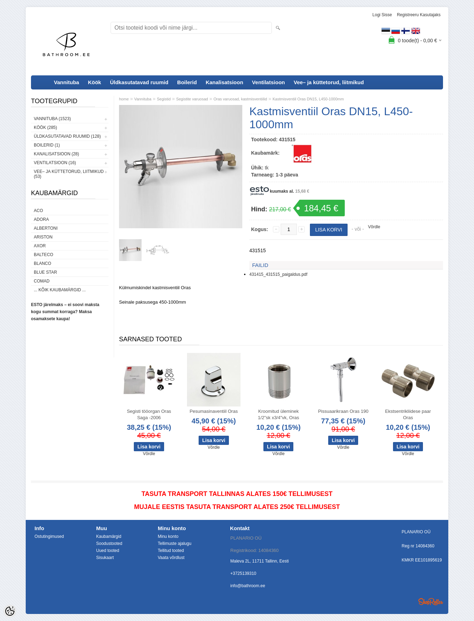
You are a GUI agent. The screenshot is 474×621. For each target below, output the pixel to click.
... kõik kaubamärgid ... (60, 289)
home (124, 99)
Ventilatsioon (268, 82)
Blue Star (45, 272)
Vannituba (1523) (52, 118)
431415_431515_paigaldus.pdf (278, 274)
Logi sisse (382, 14)
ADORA (41, 219)
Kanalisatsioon (224, 82)
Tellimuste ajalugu (174, 543)
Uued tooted (107, 550)
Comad (42, 281)
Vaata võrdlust (171, 557)
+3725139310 (243, 573)
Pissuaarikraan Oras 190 (343, 411)
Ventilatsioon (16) (55, 162)
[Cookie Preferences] (10, 611)
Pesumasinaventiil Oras (214, 411)
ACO (38, 210)
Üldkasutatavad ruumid (139, 82)
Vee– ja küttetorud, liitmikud (329, 82)
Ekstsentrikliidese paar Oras (408, 414)
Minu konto (168, 536)
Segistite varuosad (192, 99)
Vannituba (66, 82)
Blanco (42, 263)
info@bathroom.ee (247, 585)
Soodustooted (109, 543)
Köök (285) (45, 127)
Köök (94, 82)
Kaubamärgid (108, 536)
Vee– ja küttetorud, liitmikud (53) (69, 174)
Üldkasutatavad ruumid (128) (67, 136)
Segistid (163, 99)
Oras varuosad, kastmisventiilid (240, 99)
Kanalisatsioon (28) (56, 153)
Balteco (43, 254)
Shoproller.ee (430, 601)
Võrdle (374, 226)
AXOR (40, 245)
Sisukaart (105, 557)
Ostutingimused (49, 536)
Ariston (43, 237)
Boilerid (187, 82)
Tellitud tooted (171, 550)
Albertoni (46, 228)
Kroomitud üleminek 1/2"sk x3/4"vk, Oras (278, 414)
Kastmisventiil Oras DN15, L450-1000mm (308, 99)
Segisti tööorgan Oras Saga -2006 (149, 414)
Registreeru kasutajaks (419, 14)
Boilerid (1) (47, 145)
